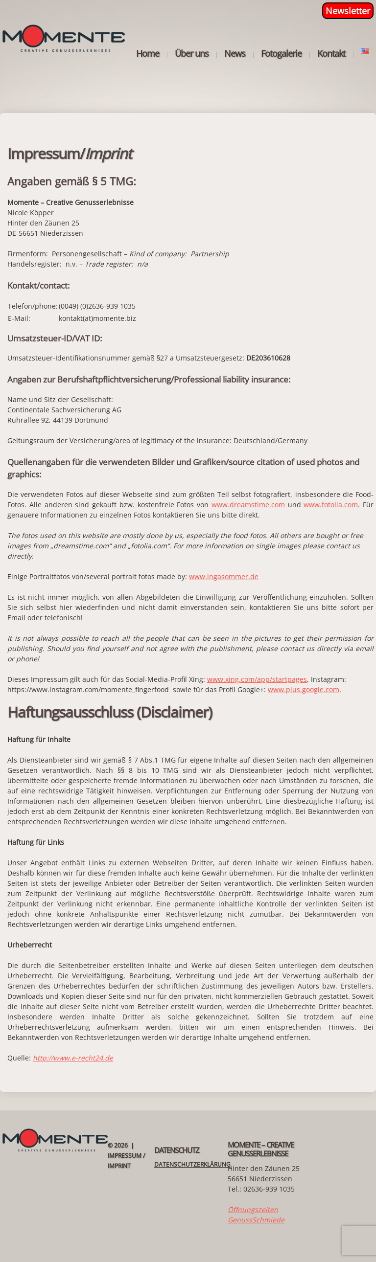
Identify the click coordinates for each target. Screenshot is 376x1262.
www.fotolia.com (331, 504)
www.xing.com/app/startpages (257, 679)
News (234, 53)
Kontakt (331, 53)
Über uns (192, 53)
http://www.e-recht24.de (73, 1057)
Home (147, 53)
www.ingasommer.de (223, 576)
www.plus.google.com (303, 689)
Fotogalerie (281, 53)
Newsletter (348, 11)
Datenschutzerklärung (192, 1164)
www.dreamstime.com (248, 504)
